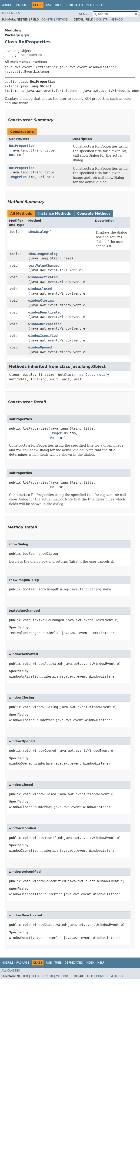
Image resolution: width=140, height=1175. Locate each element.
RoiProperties (22, 146)
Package (22, 5)
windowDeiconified (44, 324)
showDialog (38, 232)
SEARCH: (85, 14)
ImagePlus (18, 177)
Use (49, 5)
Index (90, 5)
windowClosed (40, 289)
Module (7, 5)
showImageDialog (42, 254)
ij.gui (25, 35)
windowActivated (42, 277)
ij (20, 30)
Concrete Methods (94, 213)
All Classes (10, 13)
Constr (47, 19)
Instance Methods (54, 213)
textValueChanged (44, 265)
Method (62, 19)
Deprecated (73, 5)
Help (100, 5)
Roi (12, 155)
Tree (58, 5)
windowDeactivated (44, 312)
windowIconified (42, 336)
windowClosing (41, 300)
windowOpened (40, 347)
